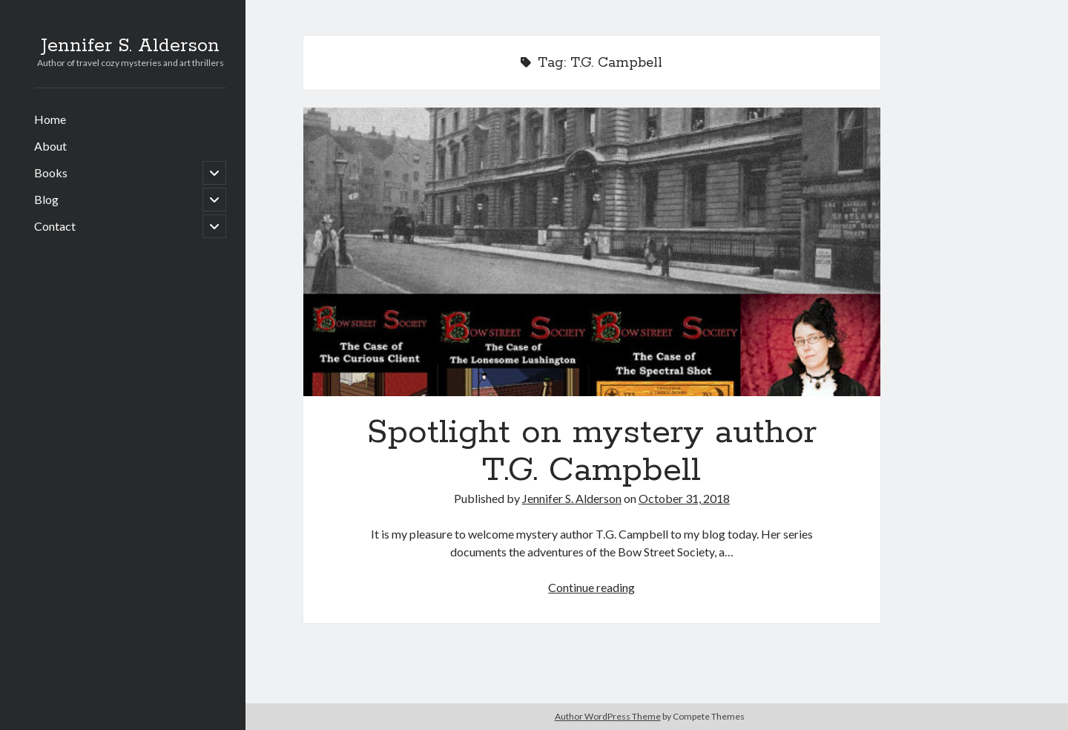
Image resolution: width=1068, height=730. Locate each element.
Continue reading (591, 587)
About (50, 146)
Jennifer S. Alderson (130, 46)
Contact (55, 226)
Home (50, 119)
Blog (46, 199)
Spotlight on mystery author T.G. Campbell (591, 252)
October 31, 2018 (684, 498)
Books (50, 172)
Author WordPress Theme (608, 716)
